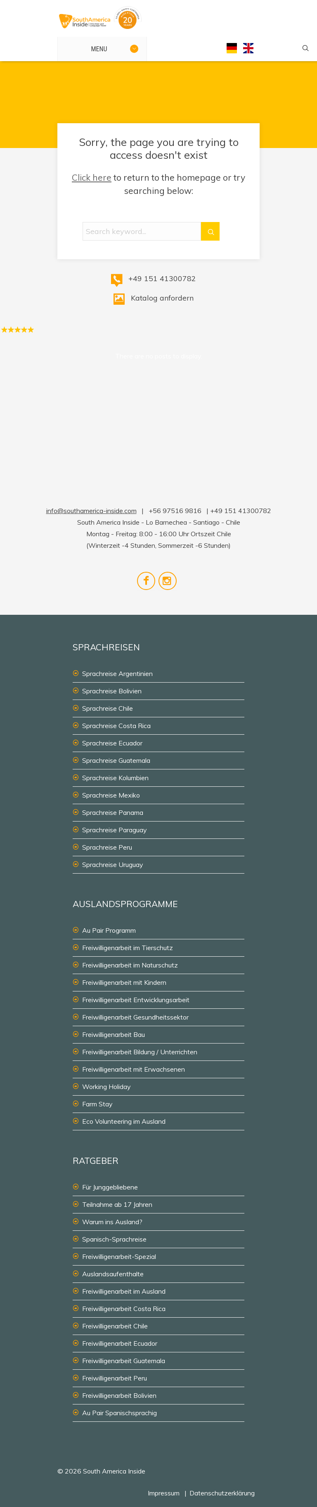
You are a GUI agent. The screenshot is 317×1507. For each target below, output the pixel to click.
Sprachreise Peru (107, 847)
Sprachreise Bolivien (112, 691)
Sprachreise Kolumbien (115, 778)
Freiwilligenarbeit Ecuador (119, 1343)
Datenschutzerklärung (222, 1493)
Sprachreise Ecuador (112, 743)
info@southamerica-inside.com (91, 510)
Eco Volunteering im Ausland (124, 1121)
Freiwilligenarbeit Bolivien (119, 1395)
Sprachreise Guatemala (116, 760)
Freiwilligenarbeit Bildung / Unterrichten (139, 1052)
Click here (91, 177)
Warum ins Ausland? (112, 1222)
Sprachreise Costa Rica (116, 725)
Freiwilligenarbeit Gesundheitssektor (135, 1017)
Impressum (164, 1493)
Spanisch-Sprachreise (114, 1239)
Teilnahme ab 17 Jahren (117, 1204)
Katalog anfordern (162, 297)
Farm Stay (97, 1104)
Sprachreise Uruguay (112, 864)
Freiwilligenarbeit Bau (113, 1034)
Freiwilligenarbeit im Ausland (124, 1291)
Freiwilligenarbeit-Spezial (119, 1256)
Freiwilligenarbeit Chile (115, 1326)
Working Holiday (106, 1086)
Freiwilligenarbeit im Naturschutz (130, 965)
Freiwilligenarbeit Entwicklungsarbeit (135, 1000)
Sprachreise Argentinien (117, 673)
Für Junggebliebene (110, 1187)
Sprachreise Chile (107, 708)
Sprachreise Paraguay (114, 830)
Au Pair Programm (109, 930)
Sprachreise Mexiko (111, 795)
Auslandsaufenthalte (113, 1274)
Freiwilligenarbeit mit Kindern (124, 982)
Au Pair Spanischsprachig (119, 1413)
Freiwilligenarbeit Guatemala (123, 1361)
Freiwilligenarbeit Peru (114, 1378)
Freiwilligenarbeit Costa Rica (124, 1308)
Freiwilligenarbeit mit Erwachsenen (133, 1069)
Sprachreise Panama (112, 812)
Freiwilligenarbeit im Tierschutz (127, 947)
